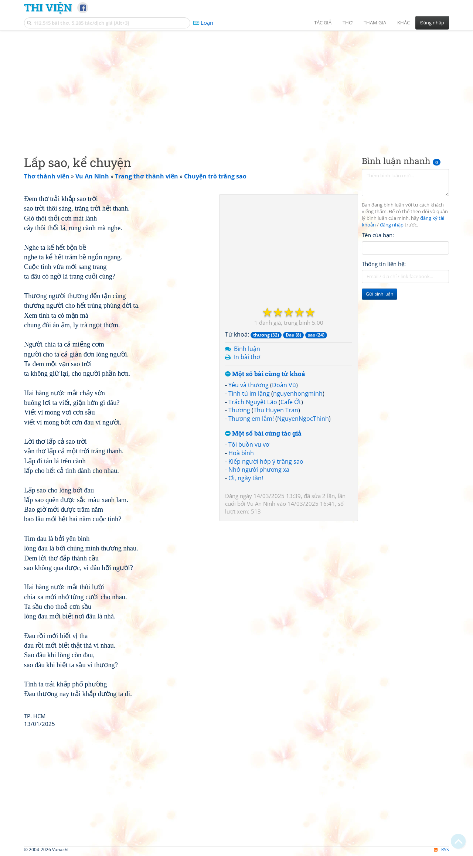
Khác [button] (403, 22)
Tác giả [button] (322, 22)
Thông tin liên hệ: (384, 263)
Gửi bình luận (379, 294)
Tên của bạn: (378, 235)
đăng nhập (392, 225)
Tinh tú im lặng (249, 393)
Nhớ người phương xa (258, 469)
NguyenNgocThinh (303, 419)
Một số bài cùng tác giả (263, 433)
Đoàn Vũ (284, 385)
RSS (441, 849)
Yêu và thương (248, 385)
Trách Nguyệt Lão (252, 402)
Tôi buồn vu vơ (248, 444)
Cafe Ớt (290, 402)
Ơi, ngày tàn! (245, 478)
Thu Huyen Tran (275, 410)
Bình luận (247, 349)
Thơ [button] (348, 22)
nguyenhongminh (298, 393)
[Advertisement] (236, 87)
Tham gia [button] (375, 22)
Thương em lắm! (251, 419)
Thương (239, 410)
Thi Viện (48, 7)
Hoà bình (241, 453)
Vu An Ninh (261, 503)
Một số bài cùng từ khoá (265, 374)
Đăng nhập (432, 22)
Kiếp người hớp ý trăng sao (265, 461)
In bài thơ (247, 357)
